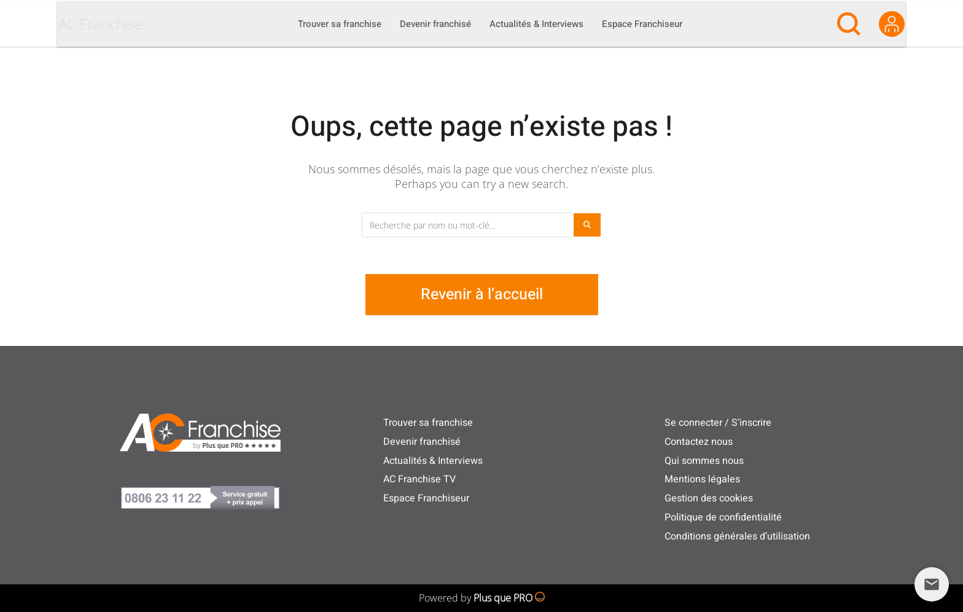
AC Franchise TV (419, 479)
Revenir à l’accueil (482, 294)
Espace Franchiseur (426, 498)
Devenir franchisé (422, 441)
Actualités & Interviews (433, 460)
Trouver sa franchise (428, 422)
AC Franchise (124, 53)
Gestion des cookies (709, 498)
